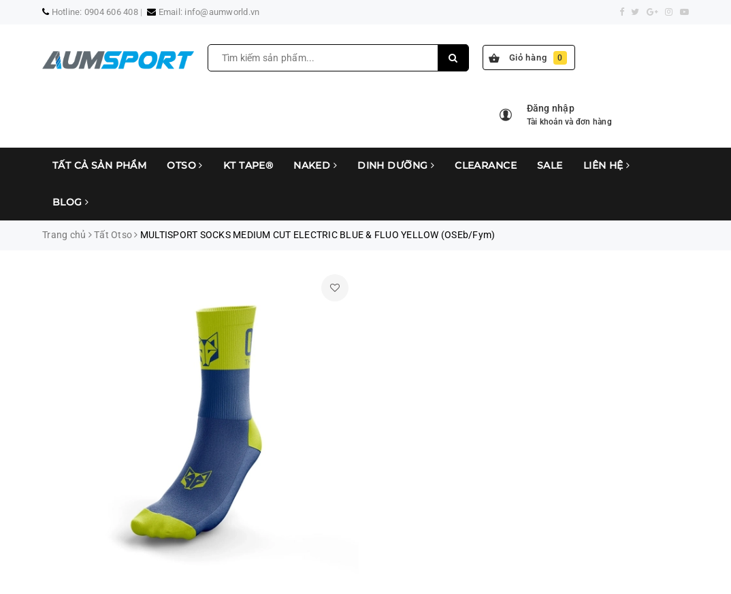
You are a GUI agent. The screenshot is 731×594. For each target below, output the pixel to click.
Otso (185, 165)
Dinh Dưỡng (395, 165)
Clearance (486, 165)
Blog (70, 202)
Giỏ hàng (528, 58)
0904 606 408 (111, 12)
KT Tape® (248, 165)
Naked (315, 165)
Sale (550, 165)
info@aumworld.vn (221, 12)
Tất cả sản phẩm (99, 165)
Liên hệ (606, 165)
